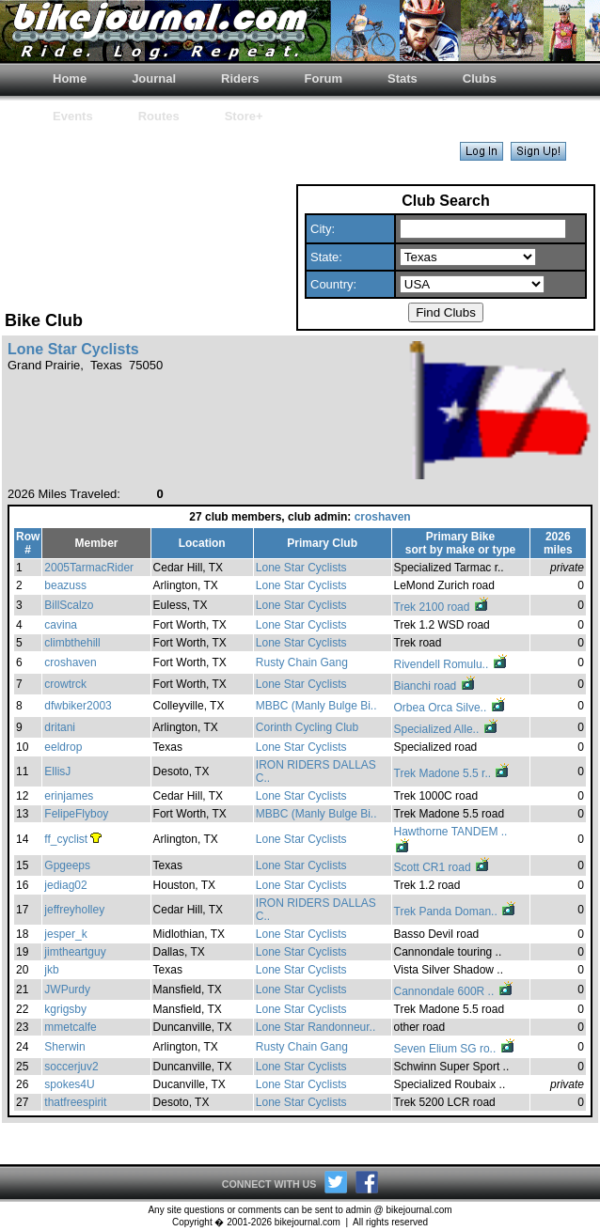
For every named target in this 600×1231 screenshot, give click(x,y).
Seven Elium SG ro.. (455, 1048)
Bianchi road (435, 686)
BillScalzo (68, 605)
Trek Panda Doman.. (456, 911)
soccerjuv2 (71, 1066)
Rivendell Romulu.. (451, 664)
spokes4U (69, 1084)
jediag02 (65, 885)
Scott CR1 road (442, 867)
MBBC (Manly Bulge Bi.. (316, 705)
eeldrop (63, 747)
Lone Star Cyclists (301, 567)
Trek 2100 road (442, 607)
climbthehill (72, 642)
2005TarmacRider (89, 567)
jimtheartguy (74, 951)
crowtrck (65, 684)
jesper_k (65, 934)
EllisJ (57, 771)
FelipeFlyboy (76, 813)
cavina (60, 624)
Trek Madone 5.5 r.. (453, 773)
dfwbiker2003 (77, 705)
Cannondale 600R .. (454, 991)
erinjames (68, 795)
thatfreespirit (75, 1102)
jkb (51, 969)
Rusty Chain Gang (302, 662)
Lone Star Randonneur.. (315, 1027)
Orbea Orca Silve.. (450, 707)
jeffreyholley (74, 909)
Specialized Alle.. (446, 729)
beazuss (65, 585)
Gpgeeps (67, 865)
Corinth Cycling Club (307, 727)
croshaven (383, 516)
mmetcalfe (70, 1027)
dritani (59, 727)
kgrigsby (65, 1009)
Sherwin (64, 1046)
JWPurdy (67, 989)
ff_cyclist (65, 839)
